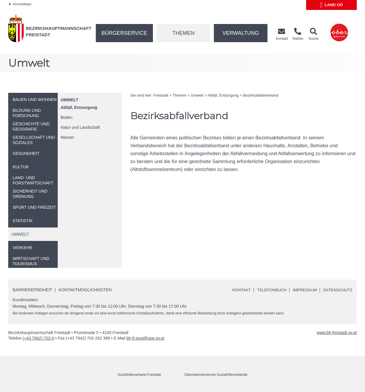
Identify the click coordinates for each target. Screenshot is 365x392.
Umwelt (69, 99)
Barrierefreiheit (32, 289)
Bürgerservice (124, 33)
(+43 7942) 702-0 (38, 338)
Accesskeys (20, 4)
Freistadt (160, 95)
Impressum (303, 289)
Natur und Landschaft (80, 127)
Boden (66, 117)
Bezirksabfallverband (261, 95)
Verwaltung (240, 33)
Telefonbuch (269, 289)
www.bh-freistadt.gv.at (337, 332)
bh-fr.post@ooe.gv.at (145, 338)
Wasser (67, 137)
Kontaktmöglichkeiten (85, 289)
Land (331, 4)
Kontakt (238, 289)
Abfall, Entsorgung (79, 107)
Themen (183, 33)
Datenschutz (337, 289)
